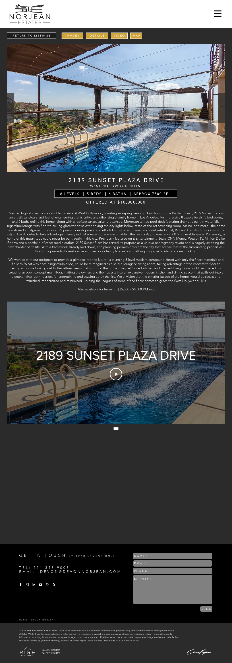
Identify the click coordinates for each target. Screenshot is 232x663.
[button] (218, 13)
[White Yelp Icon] (54, 585)
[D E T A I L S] (97, 36)
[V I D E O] (119, 36)
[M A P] (136, 36)
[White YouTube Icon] (41, 585)
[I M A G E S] (72, 36)
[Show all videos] (116, 428)
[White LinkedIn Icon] (34, 585)
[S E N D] (206, 609)
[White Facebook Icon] (21, 585)
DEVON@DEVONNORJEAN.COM (81, 571)
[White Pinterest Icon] (47, 585)
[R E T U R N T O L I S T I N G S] (31, 36)
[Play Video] (116, 374)
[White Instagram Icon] (27, 585)
